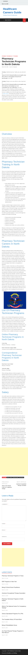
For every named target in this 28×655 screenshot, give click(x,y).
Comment (5, 504)
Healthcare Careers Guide (15, 650)
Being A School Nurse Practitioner (11, 587)
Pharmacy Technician (7, 56)
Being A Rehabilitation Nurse (9, 625)
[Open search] (24, 20)
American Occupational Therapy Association (13, 593)
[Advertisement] (14, 39)
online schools (6, 93)
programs (15, 477)
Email (4, 530)
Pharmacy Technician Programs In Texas (12, 575)
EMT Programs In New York (9, 581)
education (9, 477)
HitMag (15, 653)
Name (4, 523)
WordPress (9, 653)
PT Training (15, 56)
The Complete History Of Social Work (12, 619)
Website (4, 536)
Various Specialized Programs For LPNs (12, 613)
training (21, 477)
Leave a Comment (13, 66)
